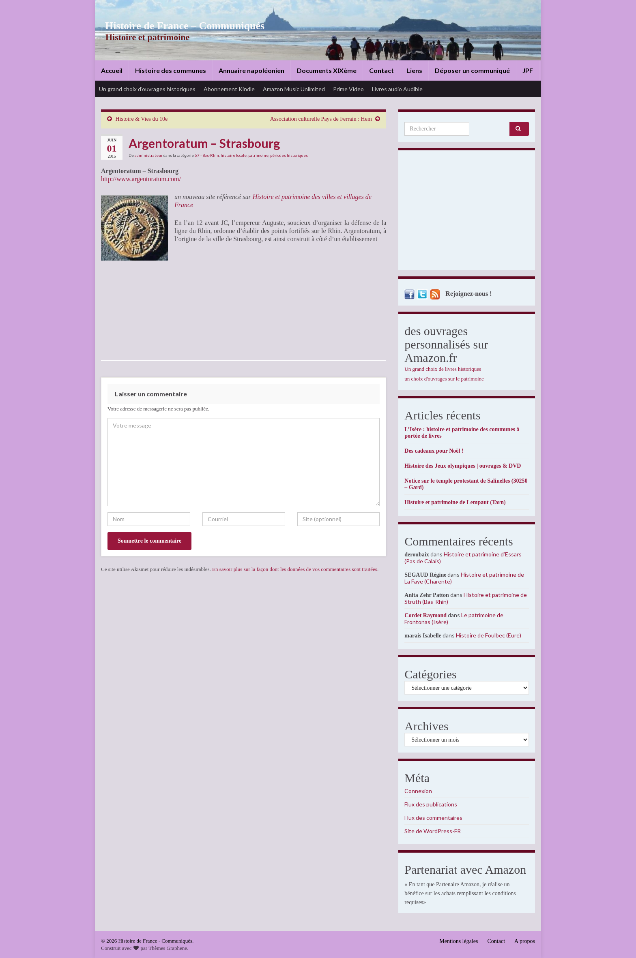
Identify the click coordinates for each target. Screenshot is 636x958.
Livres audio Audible (397, 89)
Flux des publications (430, 804)
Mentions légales (458, 941)
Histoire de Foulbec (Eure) (488, 635)
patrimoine (258, 155)
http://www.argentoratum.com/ (141, 178)
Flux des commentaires (433, 817)
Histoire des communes (170, 70)
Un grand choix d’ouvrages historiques (147, 89)
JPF (527, 70)
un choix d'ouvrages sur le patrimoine (444, 379)
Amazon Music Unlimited (294, 89)
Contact (381, 70)
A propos (524, 941)
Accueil (111, 70)
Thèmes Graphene (167, 948)
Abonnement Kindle (229, 89)
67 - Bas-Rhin (207, 155)
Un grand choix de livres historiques (442, 369)
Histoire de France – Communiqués (178, 26)
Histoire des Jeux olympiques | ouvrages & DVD (462, 466)
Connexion (418, 790)
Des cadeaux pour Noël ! (433, 451)
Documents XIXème (327, 70)
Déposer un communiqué (472, 70)
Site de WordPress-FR (432, 831)
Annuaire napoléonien (251, 70)
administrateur (149, 155)
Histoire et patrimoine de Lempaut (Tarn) (454, 502)
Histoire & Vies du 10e (142, 119)
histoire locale (234, 155)
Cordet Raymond (425, 615)
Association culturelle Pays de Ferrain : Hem (321, 119)
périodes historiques (289, 155)
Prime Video (348, 89)
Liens (414, 70)
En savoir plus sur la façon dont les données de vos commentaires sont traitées (294, 569)
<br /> (198, 301)
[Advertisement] (466, 212)
